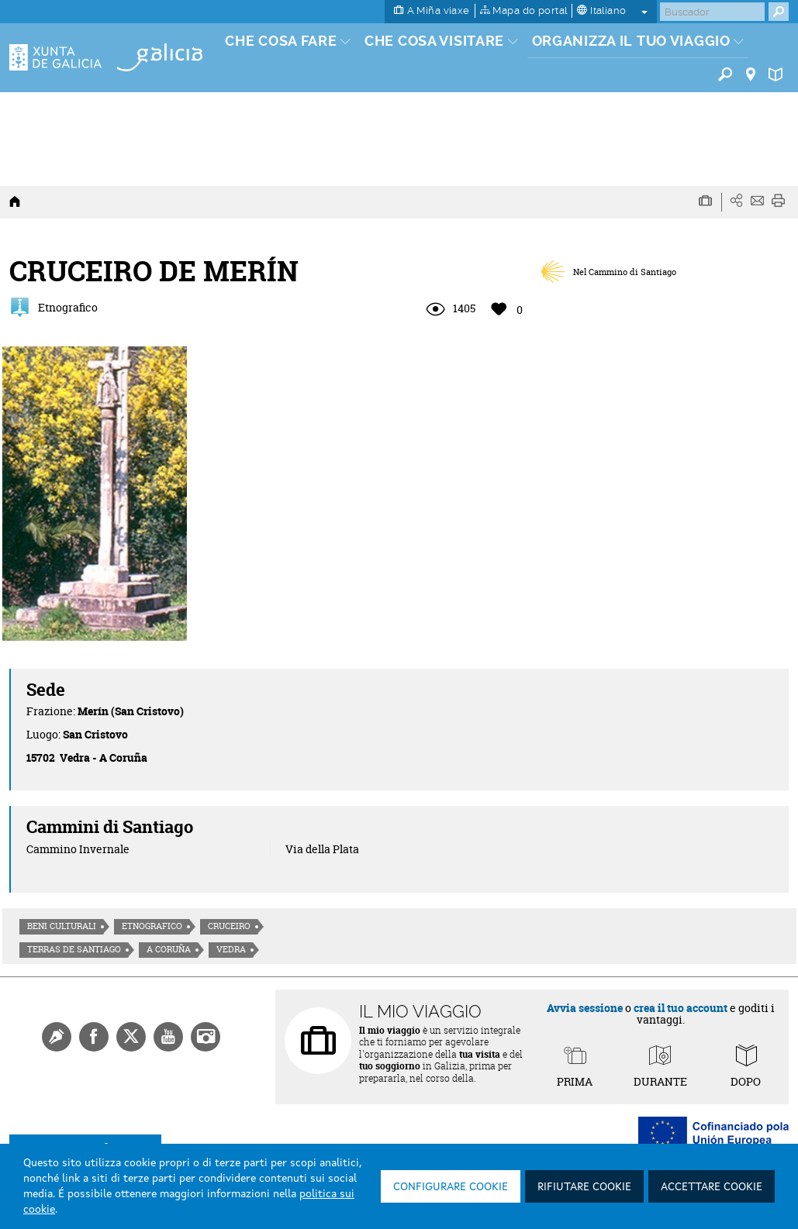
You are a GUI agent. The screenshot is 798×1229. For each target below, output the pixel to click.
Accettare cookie (711, 1187)
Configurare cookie (450, 1187)
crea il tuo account (680, 1007)
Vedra (231, 949)
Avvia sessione (585, 1007)
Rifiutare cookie (584, 1187)
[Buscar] (712, 11)
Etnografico (152, 926)
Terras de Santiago (74, 949)
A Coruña (169, 949)
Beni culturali (61, 926)
